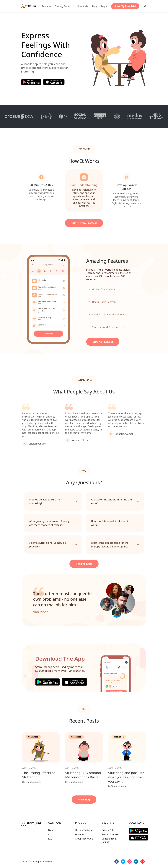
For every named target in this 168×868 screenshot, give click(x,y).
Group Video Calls (84, 838)
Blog (94, 6)
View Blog (84, 799)
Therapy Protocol (64, 6)
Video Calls (82, 6)
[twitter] (123, 861)
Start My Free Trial (125, 6)
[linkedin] (136, 861)
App (50, 834)
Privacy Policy (109, 830)
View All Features (103, 341)
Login (104, 6)
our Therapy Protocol (84, 222)
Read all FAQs (84, 563)
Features (46, 6)
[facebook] (116, 861)
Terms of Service (110, 834)
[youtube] (142, 861)
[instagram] (129, 861)
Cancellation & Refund (109, 840)
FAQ (50, 838)
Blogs (51, 830)
